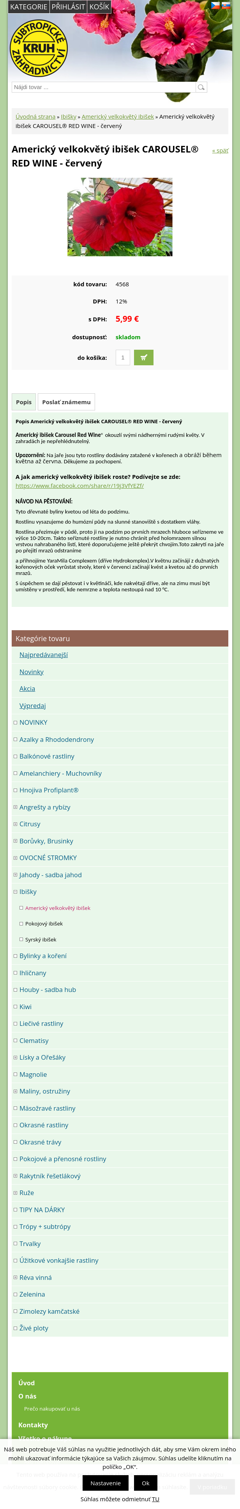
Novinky (31, 671)
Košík (99, 6)
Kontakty (33, 1424)
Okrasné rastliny (43, 1124)
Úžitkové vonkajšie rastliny (58, 1260)
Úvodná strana (36, 116)
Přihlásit (68, 6)
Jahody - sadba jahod (50, 874)
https (23, 485)
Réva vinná (35, 1277)
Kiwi (25, 1006)
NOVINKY (33, 722)
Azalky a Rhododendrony (56, 739)
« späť (220, 150)
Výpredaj (32, 705)
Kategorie (29, 6)
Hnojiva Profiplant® (49, 789)
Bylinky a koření (43, 955)
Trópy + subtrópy (45, 1226)
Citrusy (29, 823)
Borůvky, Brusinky (46, 840)
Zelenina (32, 1294)
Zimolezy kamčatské (49, 1311)
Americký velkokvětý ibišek (118, 116)
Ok (146, 1483)
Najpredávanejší (43, 654)
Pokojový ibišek (44, 923)
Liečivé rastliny (41, 1023)
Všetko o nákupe (45, 1438)
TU (155, 1499)
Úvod (26, 1382)
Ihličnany (32, 972)
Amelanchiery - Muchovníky (60, 773)
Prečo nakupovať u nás (52, 1408)
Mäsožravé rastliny (47, 1108)
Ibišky (68, 116)
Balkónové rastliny (46, 756)
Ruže (26, 1192)
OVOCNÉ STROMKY (48, 857)
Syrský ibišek (40, 939)
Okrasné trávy (40, 1141)
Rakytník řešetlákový (50, 1175)
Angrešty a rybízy (45, 807)
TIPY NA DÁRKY (42, 1209)
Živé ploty (33, 1327)
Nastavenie (105, 1483)
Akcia (27, 688)
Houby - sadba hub (47, 989)
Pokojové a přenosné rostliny (62, 1158)
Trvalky (30, 1243)
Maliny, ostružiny (44, 1091)
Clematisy (33, 1040)
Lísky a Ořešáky (42, 1057)
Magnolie (33, 1074)
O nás (27, 1396)
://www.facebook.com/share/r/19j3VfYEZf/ (87, 485)
